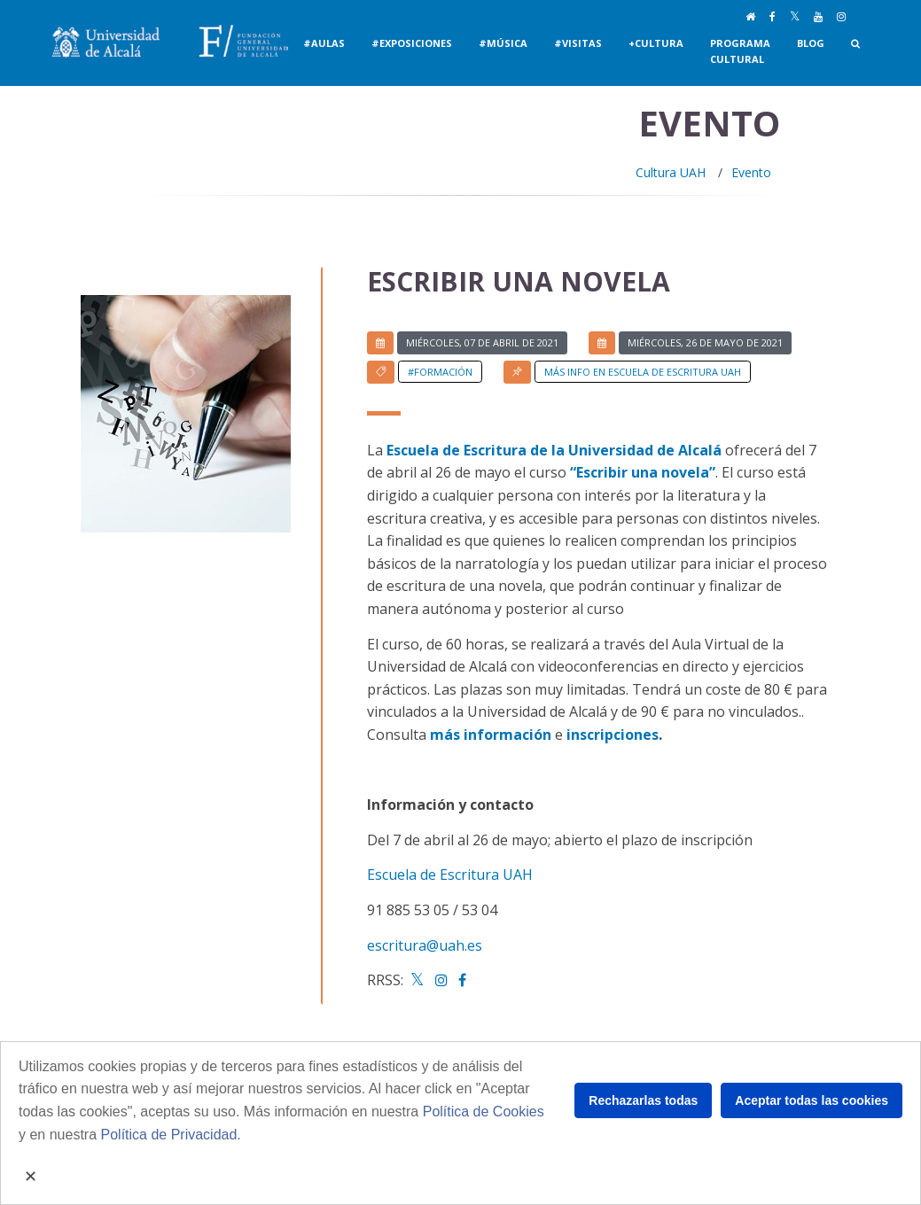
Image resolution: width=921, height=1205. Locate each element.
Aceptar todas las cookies (811, 1100)
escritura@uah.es (424, 945)
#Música (503, 43)
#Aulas (324, 43)
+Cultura (655, 43)
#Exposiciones (411, 43)
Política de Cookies (483, 1111)
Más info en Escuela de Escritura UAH (642, 371)
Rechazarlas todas (643, 1100)
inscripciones (612, 734)
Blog (810, 43)
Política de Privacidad (169, 1134)
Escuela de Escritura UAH (450, 874)
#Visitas (578, 43)
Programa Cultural (740, 51)
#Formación (440, 371)
